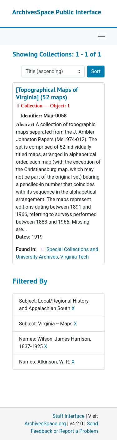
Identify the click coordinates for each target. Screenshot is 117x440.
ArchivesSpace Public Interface (56, 11)
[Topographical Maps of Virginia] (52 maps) (47, 93)
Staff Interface (69, 416)
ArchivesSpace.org (45, 424)
